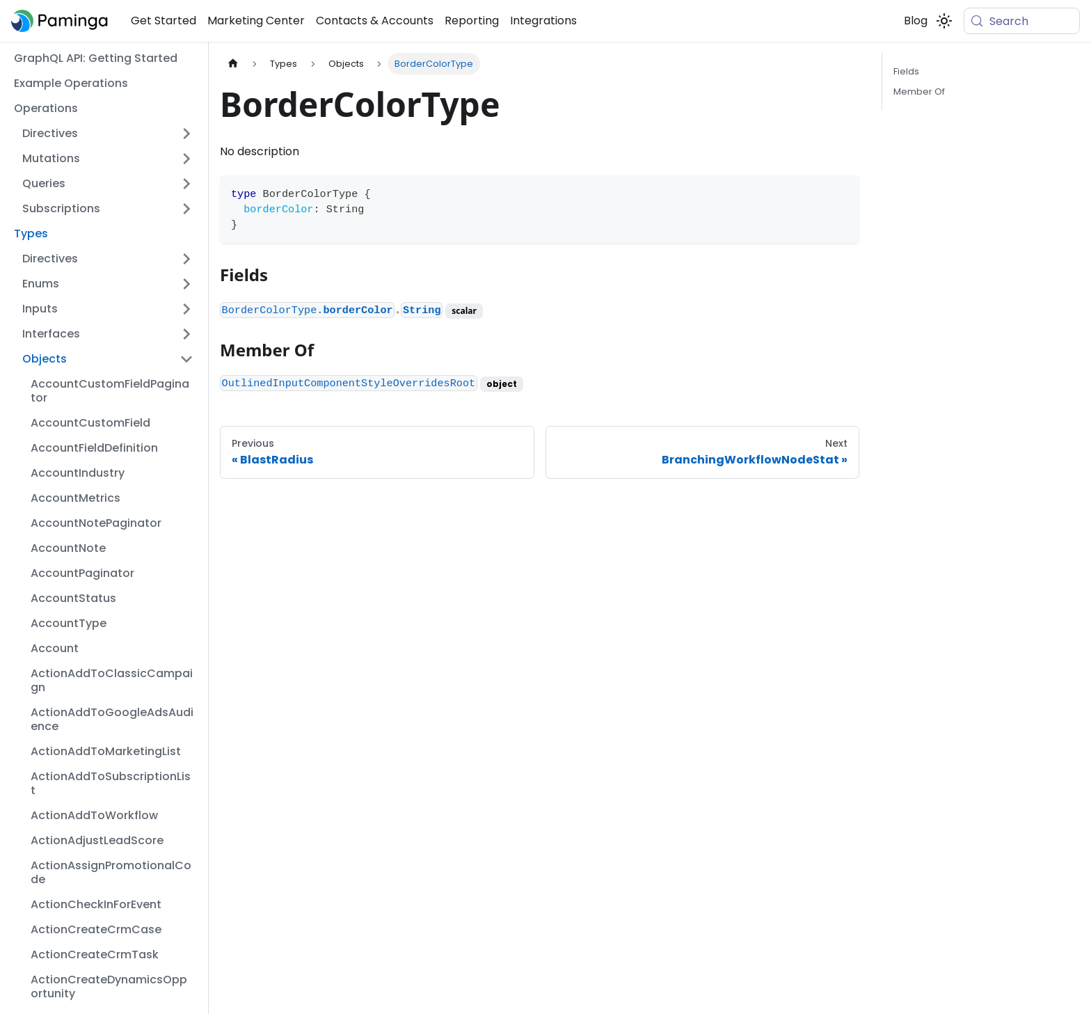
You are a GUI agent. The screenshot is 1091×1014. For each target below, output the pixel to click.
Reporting (472, 21)
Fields (906, 71)
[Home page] (233, 63)
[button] (108, 133)
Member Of (919, 91)
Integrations (543, 21)
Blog (915, 21)
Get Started (163, 21)
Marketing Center (256, 21)
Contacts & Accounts (374, 21)
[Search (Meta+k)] (1022, 21)
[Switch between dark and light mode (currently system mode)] (944, 21)
